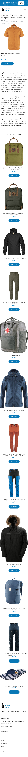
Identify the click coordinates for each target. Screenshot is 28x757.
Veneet (3, 749)
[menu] (25, 9)
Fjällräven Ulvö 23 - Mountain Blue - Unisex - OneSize (14, 609)
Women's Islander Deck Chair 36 (14, 686)
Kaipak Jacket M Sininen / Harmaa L (14, 410)
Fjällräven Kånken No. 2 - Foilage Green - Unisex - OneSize (14, 168)
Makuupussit (4, 738)
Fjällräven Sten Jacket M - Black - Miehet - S (14, 258)
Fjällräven (17, 53)
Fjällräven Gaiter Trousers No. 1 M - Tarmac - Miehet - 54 (14, 302)
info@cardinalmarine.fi (7, 726)
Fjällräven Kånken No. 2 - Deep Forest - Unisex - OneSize (14, 214)
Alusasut (3, 735)
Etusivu (3, 20)
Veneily (3, 751)
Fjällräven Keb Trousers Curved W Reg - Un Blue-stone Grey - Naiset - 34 (14, 500)
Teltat (2, 740)
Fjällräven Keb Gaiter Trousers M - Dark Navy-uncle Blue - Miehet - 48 (14, 654)
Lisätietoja (7, 63)
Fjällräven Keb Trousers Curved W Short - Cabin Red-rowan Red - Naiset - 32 (14, 454)
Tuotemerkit (11, 53)
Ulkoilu (2, 746)
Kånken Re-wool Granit (14, 355)
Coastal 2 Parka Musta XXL (14, 564)
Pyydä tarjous (21, 3)
